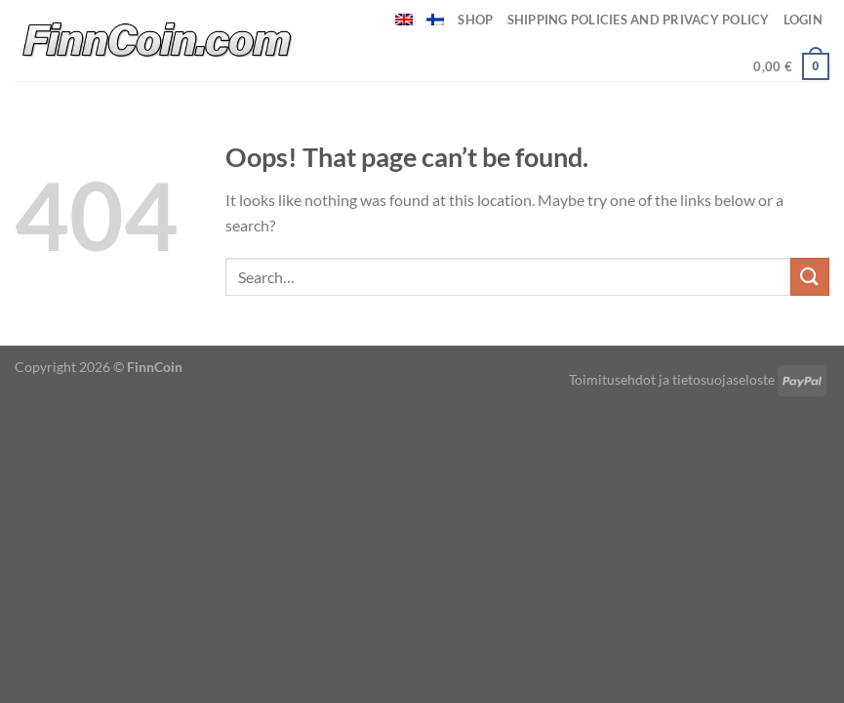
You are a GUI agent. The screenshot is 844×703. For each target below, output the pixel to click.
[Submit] (809, 277)
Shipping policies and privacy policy (638, 19)
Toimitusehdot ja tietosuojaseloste (672, 379)
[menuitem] (404, 19)
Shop (475, 19)
